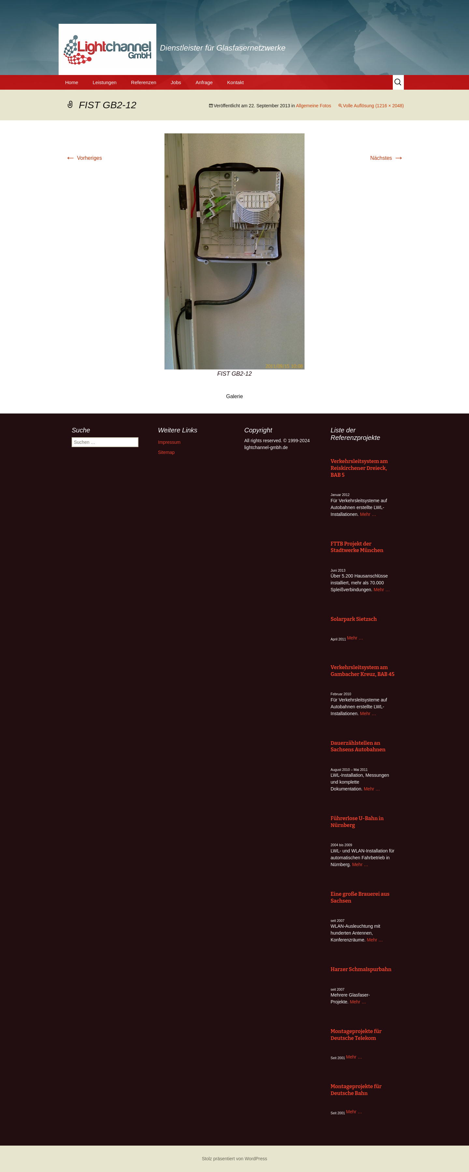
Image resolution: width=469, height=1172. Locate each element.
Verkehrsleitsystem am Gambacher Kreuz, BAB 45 (362, 670)
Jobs (176, 82)
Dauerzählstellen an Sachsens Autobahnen (358, 746)
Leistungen (104, 82)
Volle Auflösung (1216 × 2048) (373, 105)
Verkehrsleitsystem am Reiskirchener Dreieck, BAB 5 (359, 468)
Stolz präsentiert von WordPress (234, 1158)
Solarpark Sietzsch (354, 619)
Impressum (169, 442)
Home (71, 82)
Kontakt (235, 82)
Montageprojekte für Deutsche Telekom (356, 1034)
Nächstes (387, 158)
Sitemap (166, 452)
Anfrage (204, 82)
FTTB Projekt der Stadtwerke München (357, 547)
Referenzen (143, 82)
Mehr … (368, 514)
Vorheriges (83, 158)
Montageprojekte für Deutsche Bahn (356, 1089)
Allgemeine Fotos (313, 105)
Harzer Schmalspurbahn (361, 969)
